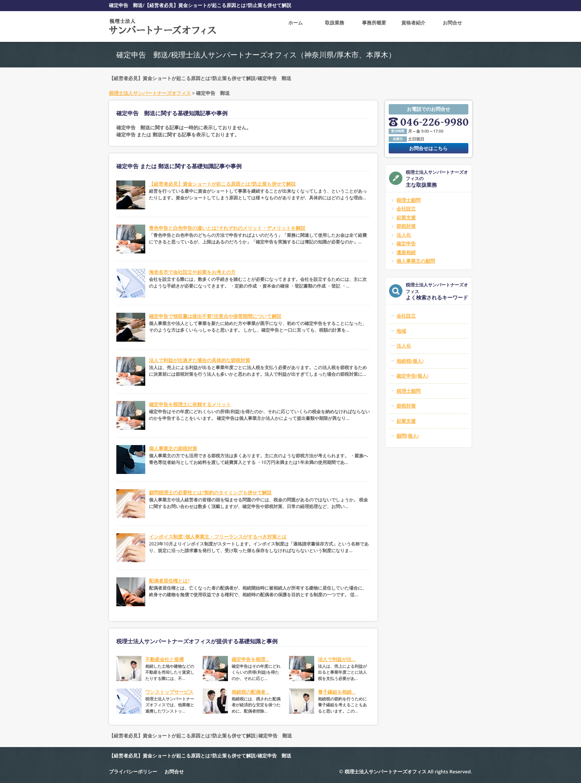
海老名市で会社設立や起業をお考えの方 (192, 272)
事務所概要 (374, 26)
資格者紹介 (413, 26)
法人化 (403, 235)
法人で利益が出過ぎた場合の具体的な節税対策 (199, 360)
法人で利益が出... (337, 659)
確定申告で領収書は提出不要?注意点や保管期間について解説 (215, 316)
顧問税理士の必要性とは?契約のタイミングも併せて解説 (210, 492)
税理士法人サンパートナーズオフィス (150, 93)
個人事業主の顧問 (415, 261)
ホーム (295, 26)
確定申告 (406, 243)
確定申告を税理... (250, 659)
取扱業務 (334, 26)
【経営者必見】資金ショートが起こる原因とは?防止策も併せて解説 (222, 183)
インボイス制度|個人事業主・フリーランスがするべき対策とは (217, 536)
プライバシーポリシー (133, 771)
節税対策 (406, 226)
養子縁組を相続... (337, 692)
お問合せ (452, 26)
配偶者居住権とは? (169, 580)
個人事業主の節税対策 (173, 448)
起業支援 (406, 217)
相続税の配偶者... (250, 692)
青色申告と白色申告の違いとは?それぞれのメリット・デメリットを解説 (227, 228)
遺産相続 (406, 252)
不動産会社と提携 (164, 659)
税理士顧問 (408, 200)
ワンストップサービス (169, 692)
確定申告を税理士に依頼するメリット (190, 404)
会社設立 (406, 208)
